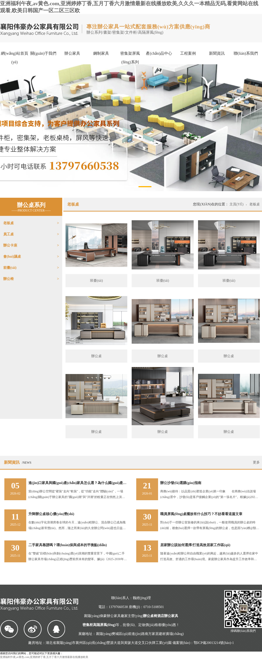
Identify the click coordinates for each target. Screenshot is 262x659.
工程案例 (188, 53)
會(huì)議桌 (12, 256)
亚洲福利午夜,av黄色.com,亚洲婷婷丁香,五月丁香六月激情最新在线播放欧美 (44, 657)
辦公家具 (72, 53)
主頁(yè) (236, 204)
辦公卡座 (10, 245)
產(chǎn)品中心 (159, 53)
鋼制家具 (101, 53)
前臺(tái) (9, 267)
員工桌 (8, 234)
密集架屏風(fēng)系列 (130, 57)
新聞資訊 (217, 53)
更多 (256, 462)
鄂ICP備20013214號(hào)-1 (214, 643)
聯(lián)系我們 (246, 53)
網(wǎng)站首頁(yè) (14, 57)
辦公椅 (8, 279)
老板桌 (8, 223)
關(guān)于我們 (43, 53)
